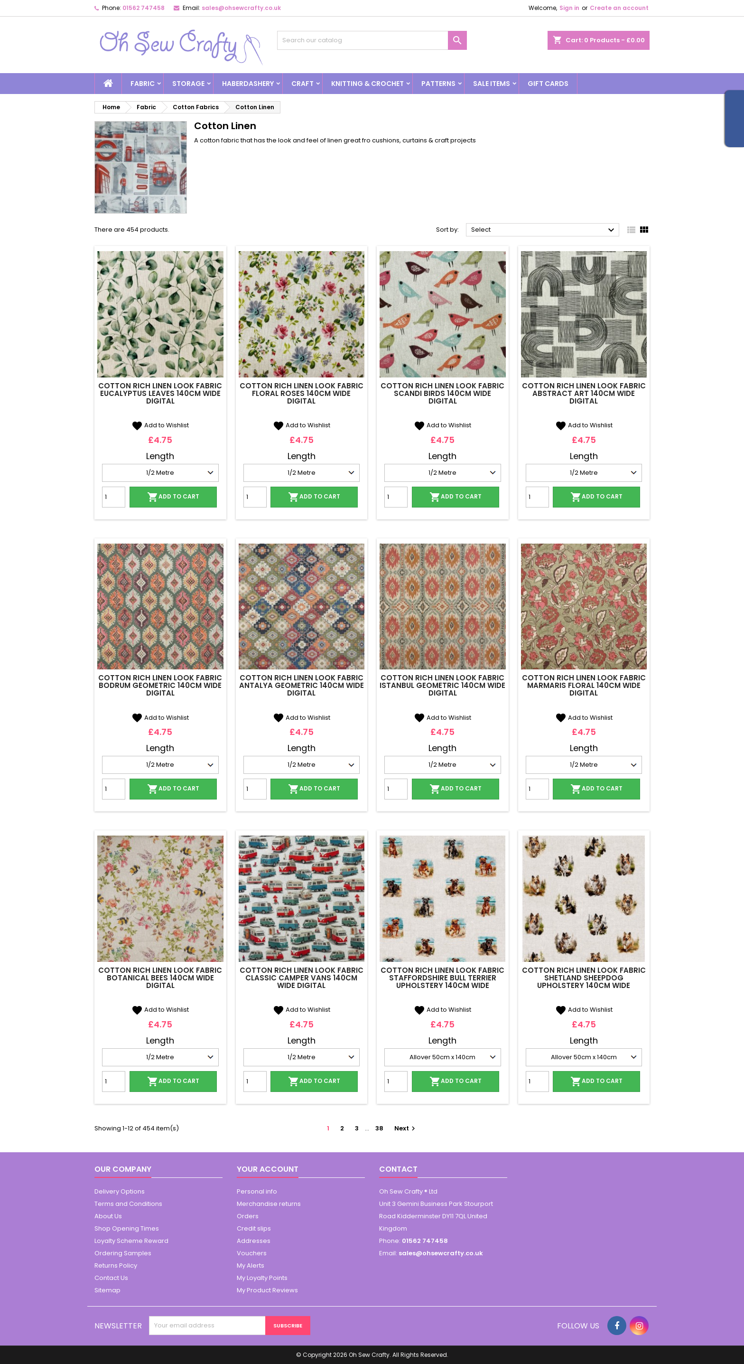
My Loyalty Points (262, 1277)
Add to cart (173, 497)
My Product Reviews (267, 1290)
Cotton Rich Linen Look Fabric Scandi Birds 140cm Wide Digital (442, 393)
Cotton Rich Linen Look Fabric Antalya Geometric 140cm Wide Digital (301, 685)
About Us (108, 1216)
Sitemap (107, 1290)
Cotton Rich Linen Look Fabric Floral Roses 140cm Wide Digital (301, 393)
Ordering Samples (122, 1253)
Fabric (142, 83)
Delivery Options (119, 1191)
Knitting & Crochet (367, 83)
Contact (398, 1169)
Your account (267, 1169)
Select (544, 230)
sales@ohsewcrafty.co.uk (241, 8)
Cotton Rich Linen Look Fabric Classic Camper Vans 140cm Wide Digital (301, 977)
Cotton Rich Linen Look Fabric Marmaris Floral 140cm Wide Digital (584, 685)
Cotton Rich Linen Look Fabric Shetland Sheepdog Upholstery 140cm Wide (584, 977)
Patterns (438, 83)
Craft (302, 83)
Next (406, 1128)
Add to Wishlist (160, 425)
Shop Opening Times (126, 1228)
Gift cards (548, 83)
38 (379, 1128)
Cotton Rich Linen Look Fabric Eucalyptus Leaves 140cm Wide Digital (160, 393)
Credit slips (254, 1228)
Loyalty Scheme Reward (131, 1240)
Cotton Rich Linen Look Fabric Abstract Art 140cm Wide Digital (584, 393)
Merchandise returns (269, 1203)
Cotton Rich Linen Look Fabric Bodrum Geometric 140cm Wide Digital (160, 685)
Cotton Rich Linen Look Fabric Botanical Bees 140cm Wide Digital (160, 977)
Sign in (569, 8)
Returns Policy (115, 1265)
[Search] (372, 40)
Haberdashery (248, 83)
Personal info (257, 1191)
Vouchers (252, 1253)
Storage (188, 83)
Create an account (619, 8)
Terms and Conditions (128, 1203)
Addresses (253, 1240)
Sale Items (491, 83)
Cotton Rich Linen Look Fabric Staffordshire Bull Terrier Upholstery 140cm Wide (442, 977)
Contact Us (111, 1277)
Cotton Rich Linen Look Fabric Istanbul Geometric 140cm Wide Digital (442, 685)
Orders (248, 1216)
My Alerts (250, 1265)
